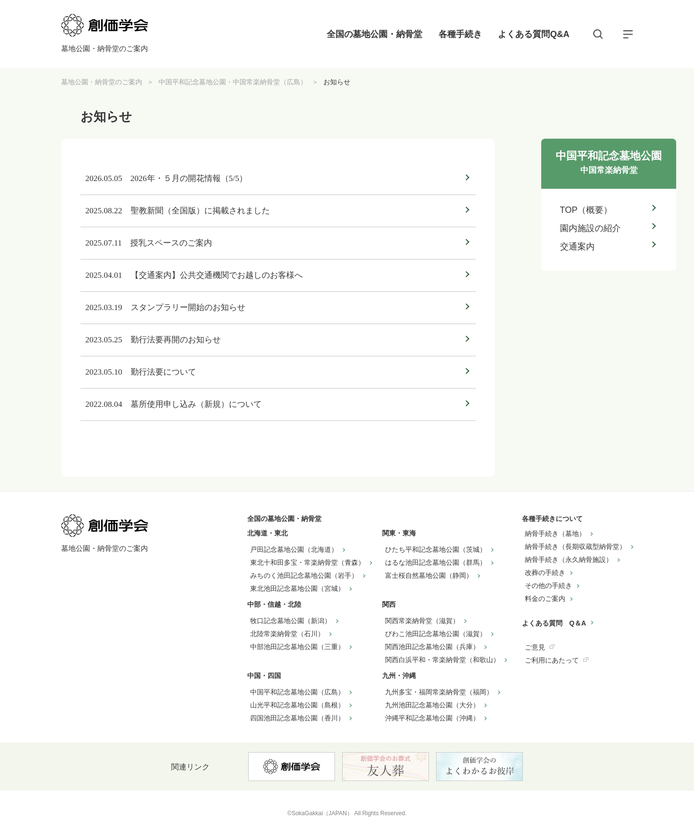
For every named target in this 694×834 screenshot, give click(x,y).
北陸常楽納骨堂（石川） (287, 634)
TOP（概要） (586, 210)
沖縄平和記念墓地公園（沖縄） (432, 718)
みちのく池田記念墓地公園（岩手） (304, 575)
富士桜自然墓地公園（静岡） (429, 575)
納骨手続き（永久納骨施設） (569, 559)
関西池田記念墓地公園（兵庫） (432, 647)
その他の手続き (548, 585)
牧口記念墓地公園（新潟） (290, 621)
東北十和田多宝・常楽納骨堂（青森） (307, 562)
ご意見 (535, 647)
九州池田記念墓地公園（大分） (432, 705)
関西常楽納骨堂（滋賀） (422, 621)
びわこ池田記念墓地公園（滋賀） (435, 634)
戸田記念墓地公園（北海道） (294, 549)
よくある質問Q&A (533, 34)
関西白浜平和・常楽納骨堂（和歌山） (442, 660)
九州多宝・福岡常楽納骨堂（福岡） (439, 692)
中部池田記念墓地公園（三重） (297, 647)
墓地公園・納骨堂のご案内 (101, 82)
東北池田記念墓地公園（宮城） (297, 588)
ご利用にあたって (552, 660)
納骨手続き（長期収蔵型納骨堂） (575, 546)
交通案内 (577, 246)
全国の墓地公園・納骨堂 (374, 34)
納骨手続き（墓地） (555, 533)
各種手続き (460, 34)
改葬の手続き (545, 572)
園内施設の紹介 (590, 228)
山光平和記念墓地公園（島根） (297, 705)
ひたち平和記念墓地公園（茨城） (435, 549)
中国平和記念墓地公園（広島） (297, 692)
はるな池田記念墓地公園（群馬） (435, 562)
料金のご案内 (545, 598)
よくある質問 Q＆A (554, 623)
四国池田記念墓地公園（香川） (297, 718)
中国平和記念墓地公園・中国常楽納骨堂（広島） (233, 82)
